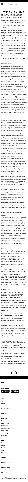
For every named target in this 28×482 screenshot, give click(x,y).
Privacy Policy (13, 478)
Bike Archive (4, 472)
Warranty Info (4, 465)
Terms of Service (5, 478)
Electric (3, 448)
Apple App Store (5, 391)
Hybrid (3, 445)
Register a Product (6, 462)
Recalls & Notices (5, 467)
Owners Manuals (5, 470)
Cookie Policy (4, 435)
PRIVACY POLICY (14, 22)
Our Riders (4, 406)
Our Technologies (5, 408)
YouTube (8, 384)
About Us (3, 398)
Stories (3, 411)
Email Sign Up (4, 413)
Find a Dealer (4, 421)
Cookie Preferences (21, 478)
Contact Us (4, 401)
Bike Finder (4, 452)
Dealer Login (4, 425)
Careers (3, 403)
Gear (2, 450)
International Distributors (7, 428)
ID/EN (25, 1)
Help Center (4, 460)
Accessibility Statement (7, 433)
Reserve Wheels (5, 430)
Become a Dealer (5, 423)
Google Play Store (15, 391)
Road (2, 443)
